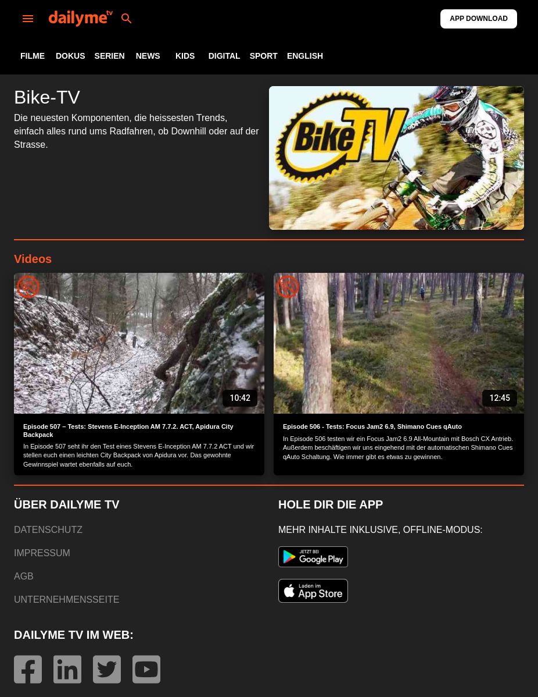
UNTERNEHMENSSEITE (66, 599)
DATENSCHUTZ (48, 530)
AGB (24, 576)
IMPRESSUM (42, 553)
